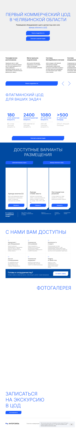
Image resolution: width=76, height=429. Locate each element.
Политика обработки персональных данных (48, 425)
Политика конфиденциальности (35, 423)
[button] (38, 33)
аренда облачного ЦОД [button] (38, 27)
